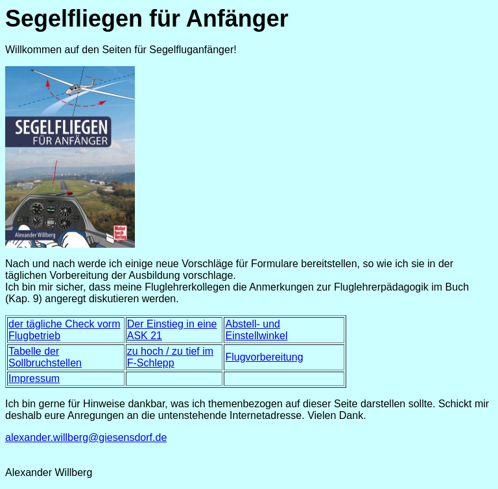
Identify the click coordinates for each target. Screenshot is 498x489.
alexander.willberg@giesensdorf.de (86, 437)
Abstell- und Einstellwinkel (256, 329)
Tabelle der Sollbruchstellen (45, 357)
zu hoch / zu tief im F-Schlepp (170, 357)
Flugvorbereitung (264, 357)
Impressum (34, 378)
